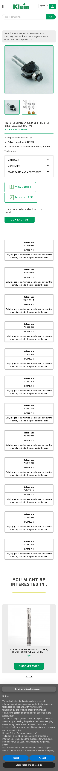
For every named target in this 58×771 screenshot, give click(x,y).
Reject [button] (15, 758)
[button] (52, 6)
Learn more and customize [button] (29, 765)
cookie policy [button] (8, 715)
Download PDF (21, 198)
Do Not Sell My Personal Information (19, 733)
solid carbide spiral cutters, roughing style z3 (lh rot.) (29, 650)
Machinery (14, 166)
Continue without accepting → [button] (29, 689)
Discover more (29, 666)
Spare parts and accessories (24, 172)
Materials (13, 160)
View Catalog (20, 187)
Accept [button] (42, 758)
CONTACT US (20, 219)
